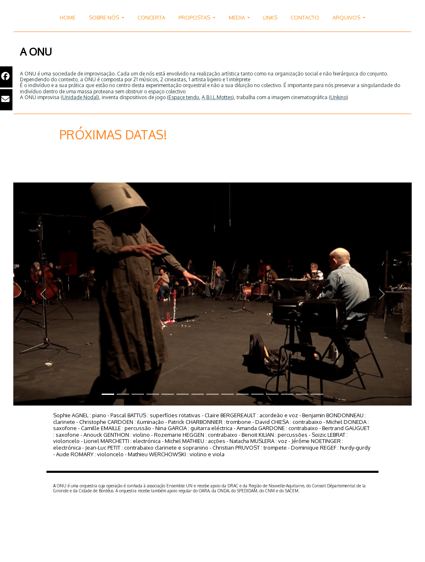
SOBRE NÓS (104, 17)
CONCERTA (151, 17)
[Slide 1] (108, 394)
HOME (68, 17)
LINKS (270, 17)
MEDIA (237, 17)
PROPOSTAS (194, 17)
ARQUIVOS (346, 17)
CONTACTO (305, 17)
